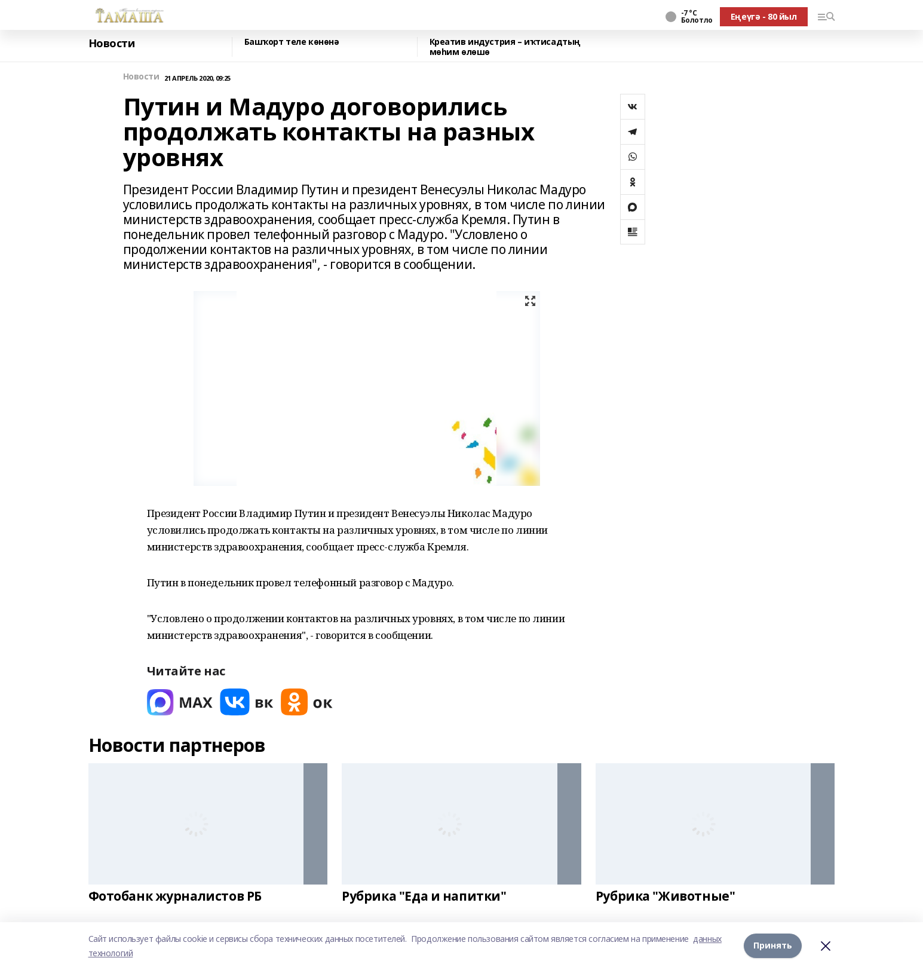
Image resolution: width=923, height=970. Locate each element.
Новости (111, 43)
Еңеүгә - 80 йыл (764, 16)
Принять (772, 945)
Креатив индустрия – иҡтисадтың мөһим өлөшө (505, 47)
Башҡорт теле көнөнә (291, 42)
